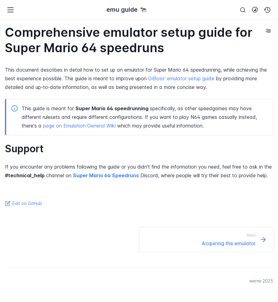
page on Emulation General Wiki (79, 126)
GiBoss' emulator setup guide (181, 78)
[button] (267, 10)
